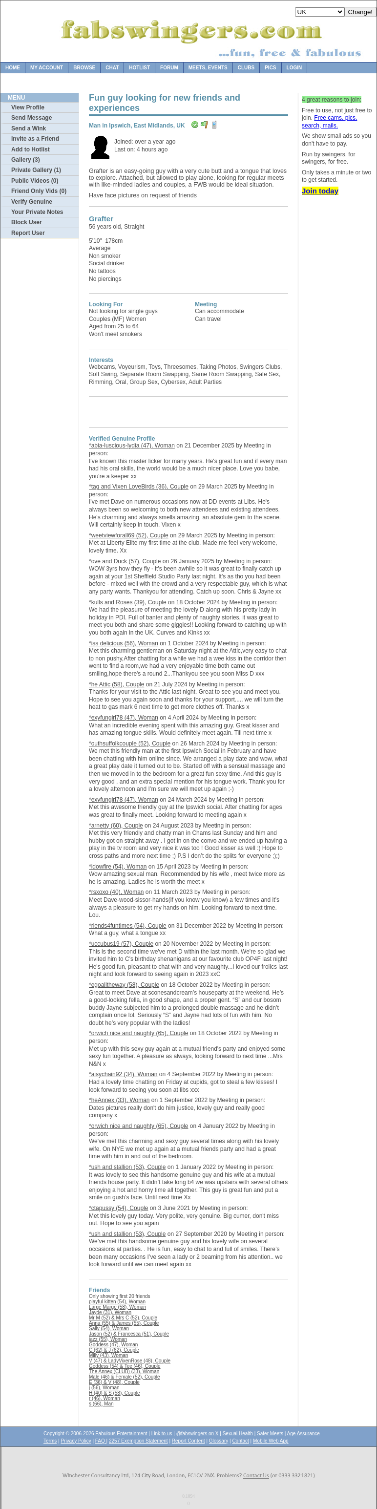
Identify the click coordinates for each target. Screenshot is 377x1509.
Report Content (188, 1441)
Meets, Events (208, 67)
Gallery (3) (25, 159)
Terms (50, 1441)
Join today (320, 191)
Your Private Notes (37, 212)
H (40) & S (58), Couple (114, 1393)
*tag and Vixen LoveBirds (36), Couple (138, 486)
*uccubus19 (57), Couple (121, 943)
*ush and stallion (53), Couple (127, 1167)
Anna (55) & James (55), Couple (124, 1323)
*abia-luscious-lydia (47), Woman (132, 445)
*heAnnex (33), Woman (119, 1100)
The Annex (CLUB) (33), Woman (124, 1371)
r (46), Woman (104, 1398)
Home (12, 67)
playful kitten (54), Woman (117, 1301)
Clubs (246, 67)
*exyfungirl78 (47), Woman (123, 717)
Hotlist (139, 67)
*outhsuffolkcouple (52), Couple (129, 743)
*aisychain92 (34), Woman (123, 1074)
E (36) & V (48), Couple (114, 1382)
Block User (26, 222)
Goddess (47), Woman (113, 1344)
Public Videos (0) (34, 180)
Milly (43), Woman (108, 1355)
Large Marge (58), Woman (117, 1307)
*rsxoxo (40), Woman (116, 892)
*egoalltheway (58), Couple (124, 984)
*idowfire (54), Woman (118, 866)
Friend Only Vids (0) (38, 191)
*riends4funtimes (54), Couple (128, 925)
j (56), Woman (104, 1387)
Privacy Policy (76, 1441)
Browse (84, 67)
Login (294, 67)
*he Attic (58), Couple (116, 684)
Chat (112, 67)
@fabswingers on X (197, 1433)
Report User (28, 233)
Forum (169, 67)
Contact (240, 1441)
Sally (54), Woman (109, 1328)
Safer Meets (270, 1433)
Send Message (31, 117)
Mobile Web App (271, 1441)
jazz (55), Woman (108, 1339)
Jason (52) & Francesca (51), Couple (129, 1334)
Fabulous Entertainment (121, 1433)
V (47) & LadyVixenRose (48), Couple (129, 1360)
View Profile (27, 107)
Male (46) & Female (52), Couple (124, 1377)
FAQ (100, 1441)
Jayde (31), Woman (110, 1312)
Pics (270, 67)
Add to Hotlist (30, 149)
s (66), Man (101, 1403)
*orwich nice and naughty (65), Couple (138, 1033)
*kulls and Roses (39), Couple (128, 602)
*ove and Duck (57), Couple (125, 561)
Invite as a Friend (35, 138)
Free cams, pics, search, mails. (329, 121)
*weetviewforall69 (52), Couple (128, 535)
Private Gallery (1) (36, 170)
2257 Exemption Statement (138, 1441)
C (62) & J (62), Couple (114, 1350)
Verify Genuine (31, 201)
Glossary (218, 1441)
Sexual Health (238, 1433)
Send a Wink (28, 128)
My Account (46, 67)
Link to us (161, 1433)
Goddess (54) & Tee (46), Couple (125, 1366)
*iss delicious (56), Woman (123, 643)
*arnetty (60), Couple (116, 825)
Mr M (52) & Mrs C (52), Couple (123, 1317)
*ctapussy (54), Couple (118, 1208)
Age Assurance (303, 1433)
